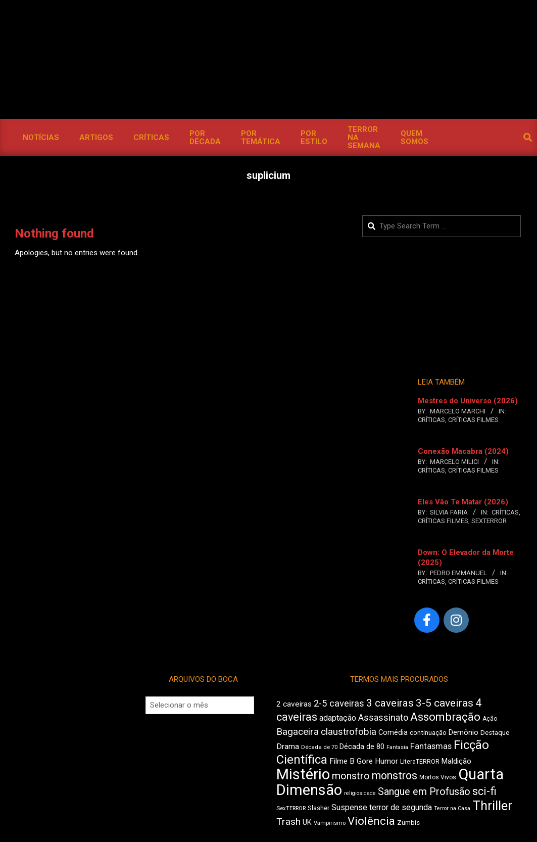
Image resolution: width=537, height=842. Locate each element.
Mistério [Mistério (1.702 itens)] (303, 774)
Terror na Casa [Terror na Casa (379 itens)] (452, 808)
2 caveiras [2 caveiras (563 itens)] (294, 704)
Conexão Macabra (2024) (463, 451)
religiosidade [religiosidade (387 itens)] (360, 793)
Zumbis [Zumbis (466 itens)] (408, 822)
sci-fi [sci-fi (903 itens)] (484, 791)
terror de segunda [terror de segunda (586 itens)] (400, 807)
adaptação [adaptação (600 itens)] (337, 718)
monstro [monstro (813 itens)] (351, 776)
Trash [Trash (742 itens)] (288, 821)
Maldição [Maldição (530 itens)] (456, 761)
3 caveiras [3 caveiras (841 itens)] (390, 703)
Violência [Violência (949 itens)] (371, 820)
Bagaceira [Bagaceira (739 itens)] (297, 731)
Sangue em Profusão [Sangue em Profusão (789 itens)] (424, 792)
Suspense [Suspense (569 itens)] (349, 807)
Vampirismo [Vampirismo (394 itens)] (330, 823)
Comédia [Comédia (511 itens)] (393, 732)
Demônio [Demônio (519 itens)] (463, 732)
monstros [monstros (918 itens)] (394, 775)
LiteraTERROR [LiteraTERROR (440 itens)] (420, 761)
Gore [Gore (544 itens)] (365, 761)
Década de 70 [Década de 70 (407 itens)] (319, 747)
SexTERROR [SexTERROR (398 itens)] (291, 808)
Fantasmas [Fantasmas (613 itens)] (431, 746)
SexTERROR (489, 521)
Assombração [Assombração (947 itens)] (445, 716)
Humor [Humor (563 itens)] (386, 761)
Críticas (431, 420)
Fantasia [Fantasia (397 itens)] (397, 747)
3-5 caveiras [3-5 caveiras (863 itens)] (444, 703)
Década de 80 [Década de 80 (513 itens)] (361, 746)
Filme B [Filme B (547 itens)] (342, 761)
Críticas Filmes (473, 420)
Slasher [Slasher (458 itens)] (318, 808)
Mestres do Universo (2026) (468, 400)
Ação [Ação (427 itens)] (489, 718)
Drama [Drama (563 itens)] (287, 746)
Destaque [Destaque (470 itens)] (494, 732)
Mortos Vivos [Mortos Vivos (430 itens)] (437, 777)
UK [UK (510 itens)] (307, 822)
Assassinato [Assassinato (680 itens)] (383, 717)
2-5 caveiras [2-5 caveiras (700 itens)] (339, 703)
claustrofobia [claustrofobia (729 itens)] (348, 731)
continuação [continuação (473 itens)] (428, 732)
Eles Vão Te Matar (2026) (463, 501)
